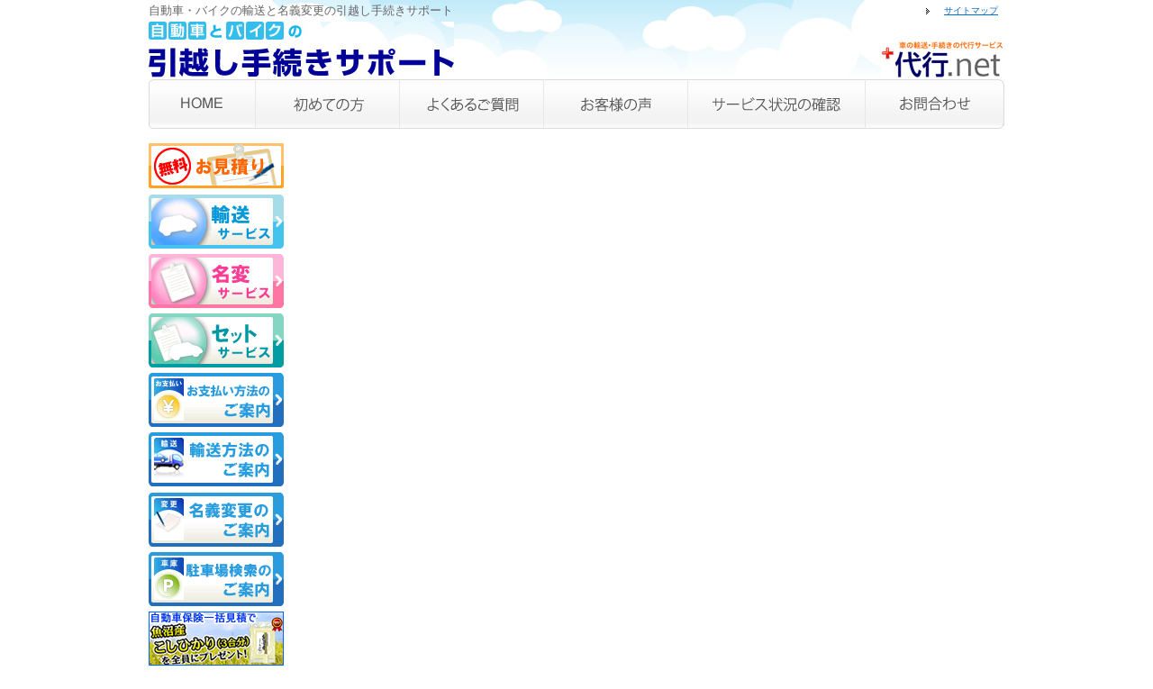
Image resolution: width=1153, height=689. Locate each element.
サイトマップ (971, 10)
